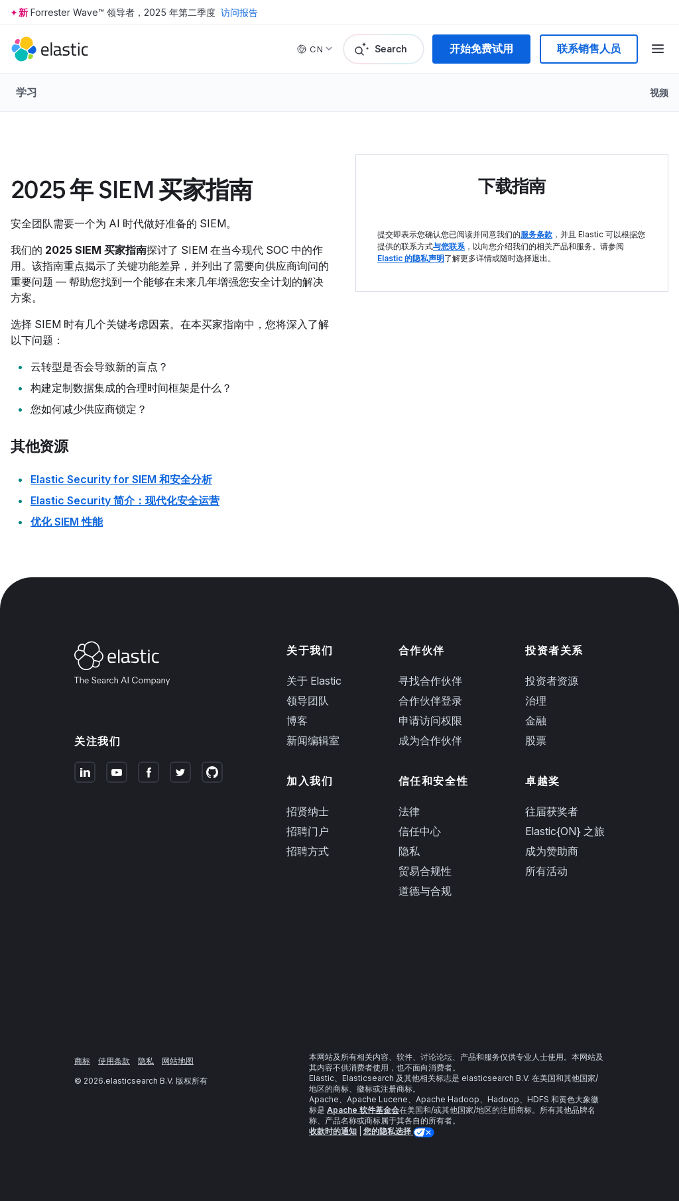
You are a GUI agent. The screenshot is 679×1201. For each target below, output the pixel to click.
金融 (535, 720)
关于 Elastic (313, 680)
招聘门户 (307, 831)
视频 (659, 92)
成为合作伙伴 (430, 740)
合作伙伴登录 (430, 700)
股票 (535, 740)
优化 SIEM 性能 (67, 521)
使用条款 (114, 1061)
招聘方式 (307, 851)
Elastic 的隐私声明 (410, 258)
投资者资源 (551, 680)
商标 (82, 1061)
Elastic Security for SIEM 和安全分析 (121, 479)
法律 (409, 811)
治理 (535, 700)
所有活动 (546, 871)
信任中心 (420, 831)
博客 (297, 720)
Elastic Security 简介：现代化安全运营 (125, 500)
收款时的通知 (333, 1131)
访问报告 (239, 12)
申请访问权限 (430, 720)
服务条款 (536, 234)
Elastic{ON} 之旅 (565, 831)
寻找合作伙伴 (430, 680)
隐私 (409, 851)
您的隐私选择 (388, 1131)
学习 (26, 92)
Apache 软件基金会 (363, 1110)
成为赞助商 (551, 851)
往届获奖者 (551, 811)
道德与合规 (425, 890)
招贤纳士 (307, 811)
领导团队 (307, 700)
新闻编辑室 (313, 740)
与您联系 (449, 246)
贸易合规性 (425, 871)
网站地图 (178, 1061)
